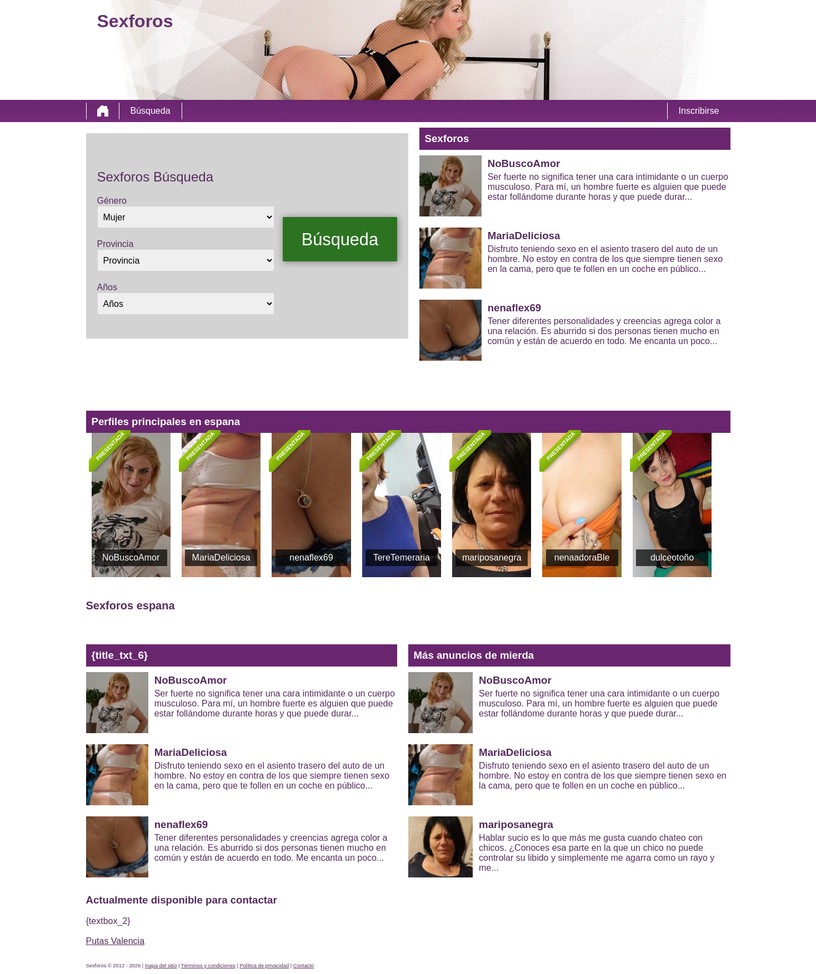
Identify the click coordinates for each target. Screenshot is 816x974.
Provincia (115, 244)
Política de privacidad (264, 965)
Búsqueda (151, 110)
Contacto (303, 965)
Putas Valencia (115, 941)
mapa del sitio (161, 965)
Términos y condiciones (208, 965)
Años (107, 287)
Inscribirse (699, 110)
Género (112, 200)
